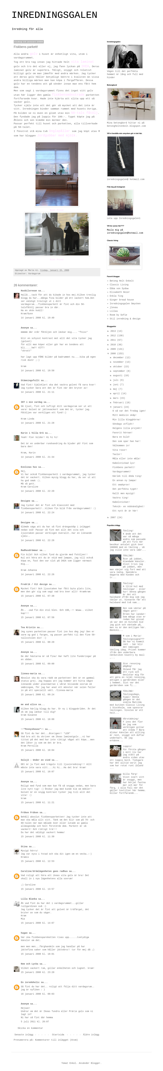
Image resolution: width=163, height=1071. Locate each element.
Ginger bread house (122, 300)
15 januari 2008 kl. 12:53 (37, 861)
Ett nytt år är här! (125, 511)
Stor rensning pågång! (131, 665)
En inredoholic (30, 982)
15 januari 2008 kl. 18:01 (37, 954)
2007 (113, 517)
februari (119, 402)
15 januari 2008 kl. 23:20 (37, 972)
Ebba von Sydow (119, 288)
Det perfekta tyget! (125, 489)
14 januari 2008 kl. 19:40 (37, 318)
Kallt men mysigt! (124, 493)
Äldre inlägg (91, 1034)
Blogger (95, 1063)
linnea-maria (29, 673)
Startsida (58, 1034)
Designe (25, 501)
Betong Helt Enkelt (122, 281)
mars (116, 398)
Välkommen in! (121, 445)
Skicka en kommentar (30, 1028)
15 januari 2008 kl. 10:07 (37, 771)
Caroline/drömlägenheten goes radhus (44, 871)
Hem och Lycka (29, 964)
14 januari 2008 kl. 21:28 (37, 423)
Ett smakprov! (121, 484)
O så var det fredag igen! (129, 411)
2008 (113, 353)
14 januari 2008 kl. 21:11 (37, 392)
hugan (24, 933)
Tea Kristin (28, 627)
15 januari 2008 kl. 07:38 (37, 596)
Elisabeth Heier (120, 292)
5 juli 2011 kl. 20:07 (35, 1021)
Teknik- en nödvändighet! (129, 506)
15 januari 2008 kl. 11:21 (37, 802)
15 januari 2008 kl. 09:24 (37, 694)
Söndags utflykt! (123, 424)
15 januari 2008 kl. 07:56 (37, 617)
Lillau (114, 311)
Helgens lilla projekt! (127, 428)
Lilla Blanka (29, 899)
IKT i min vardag (31, 402)
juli (116, 380)
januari (118, 407)
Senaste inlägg (23, 1034)
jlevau (114, 307)
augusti (118, 375)
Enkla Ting (116, 296)
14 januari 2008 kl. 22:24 (37, 512)
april (117, 393)
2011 (113, 340)
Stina (24, 846)
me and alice (29, 704)
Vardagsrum (34, 274)
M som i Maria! (132, 636)
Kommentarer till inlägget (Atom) (56, 1040)
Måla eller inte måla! (127, 458)
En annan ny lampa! (125, 480)
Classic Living (119, 284)
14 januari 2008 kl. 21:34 (37, 457)
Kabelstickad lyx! (124, 463)
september (119, 371)
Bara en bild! (121, 437)
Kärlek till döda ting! (127, 476)
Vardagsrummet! (122, 471)
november (119, 362)
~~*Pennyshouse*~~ (32, 729)
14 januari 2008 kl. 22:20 (37, 491)
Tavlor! (117, 454)
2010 (113, 344)
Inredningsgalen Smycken (125, 303)
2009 (113, 349)
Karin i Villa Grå (32, 433)
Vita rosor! (120, 450)
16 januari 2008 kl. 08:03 (37, 994)
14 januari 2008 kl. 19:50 (37, 370)
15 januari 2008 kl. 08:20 (37, 642)
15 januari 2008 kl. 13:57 (37, 889)
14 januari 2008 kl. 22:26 (37, 540)
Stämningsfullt (30, 380)
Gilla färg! (130, 774)
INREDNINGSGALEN (54, 15)
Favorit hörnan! (123, 432)
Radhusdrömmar (29, 550)
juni (116, 384)
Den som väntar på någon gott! (134, 609)
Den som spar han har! (127, 441)
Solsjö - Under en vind (35, 760)
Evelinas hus (29, 467)
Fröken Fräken (29, 812)
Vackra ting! (121, 498)
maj (115, 389)
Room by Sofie (118, 315)
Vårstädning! (131, 719)
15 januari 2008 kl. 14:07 (37, 923)
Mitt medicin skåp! (125, 415)
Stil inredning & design (125, 318)
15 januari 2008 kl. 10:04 (37, 750)
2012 (113, 335)
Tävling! (128, 530)
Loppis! (127, 746)
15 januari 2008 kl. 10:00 (37, 719)
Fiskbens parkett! (124, 467)
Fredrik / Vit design (34, 584)
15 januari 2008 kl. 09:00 (37, 663)
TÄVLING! (128, 555)
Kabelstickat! (121, 502)
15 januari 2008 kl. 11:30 (37, 836)
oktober (118, 366)
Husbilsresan (29, 290)
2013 (113, 331)
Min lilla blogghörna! (127, 419)
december (119, 357)
